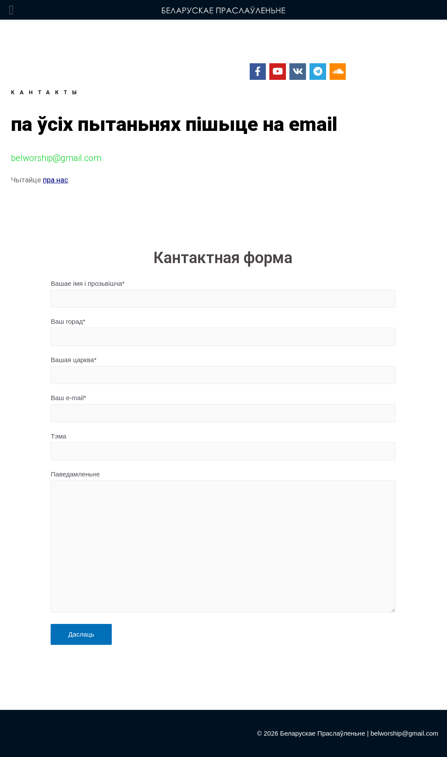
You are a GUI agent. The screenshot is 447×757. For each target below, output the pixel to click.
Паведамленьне (223, 543)
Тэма (223, 446)
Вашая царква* (223, 370)
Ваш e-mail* (223, 408)
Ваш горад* (223, 332)
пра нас (55, 179)
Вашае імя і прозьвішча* (223, 294)
